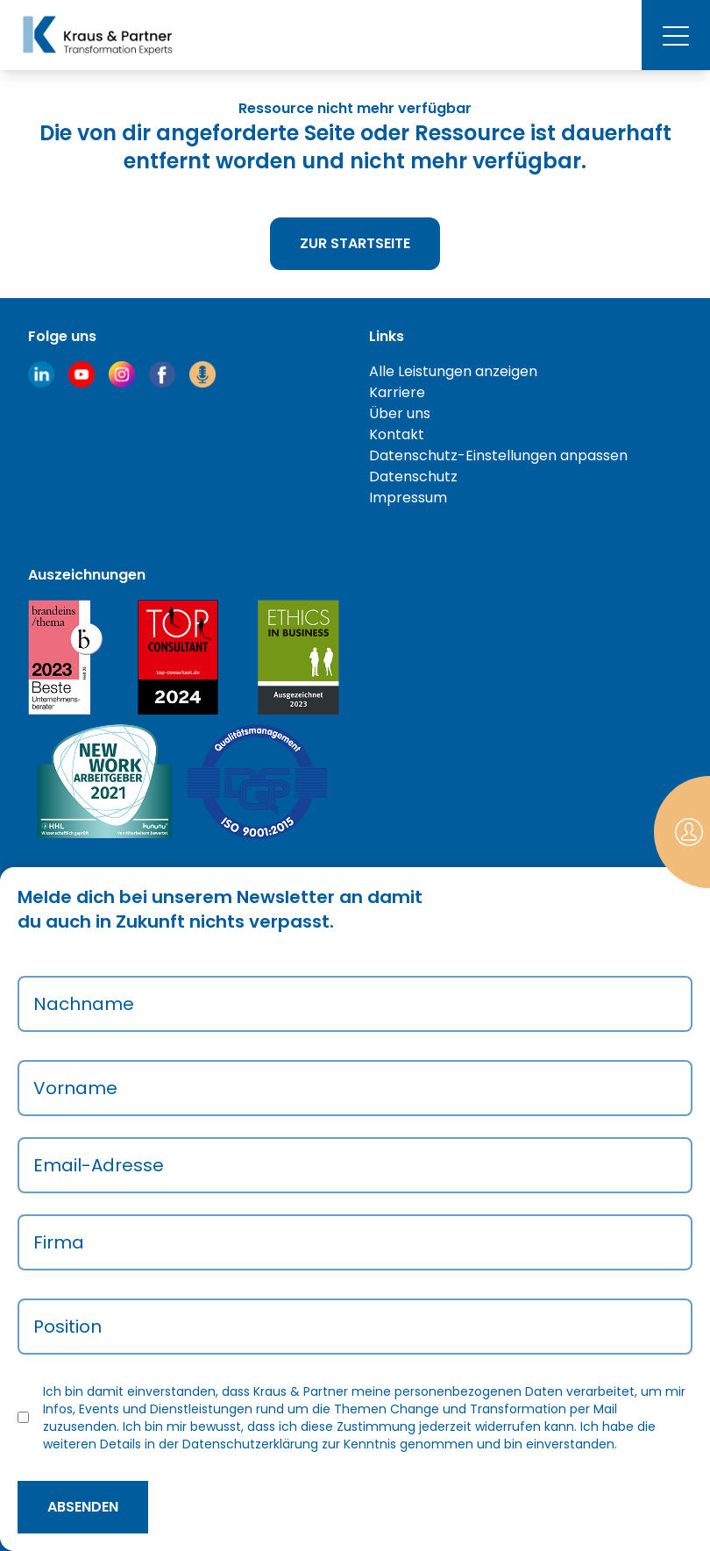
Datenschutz (413, 476)
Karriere (397, 392)
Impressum (408, 497)
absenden (82, 1507)
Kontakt (396, 434)
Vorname (75, 1088)
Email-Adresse (98, 1165)
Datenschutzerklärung (250, 1444)
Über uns (399, 413)
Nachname (83, 1004)
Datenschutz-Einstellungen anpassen (498, 455)
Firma (58, 1242)
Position (67, 1326)
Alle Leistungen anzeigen (453, 371)
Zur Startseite (355, 243)
